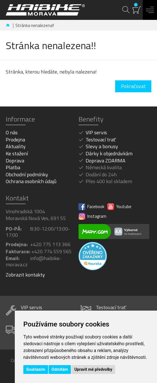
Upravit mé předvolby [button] (93, 369)
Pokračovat (133, 86)
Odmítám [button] (59, 369)
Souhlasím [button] (35, 369)
